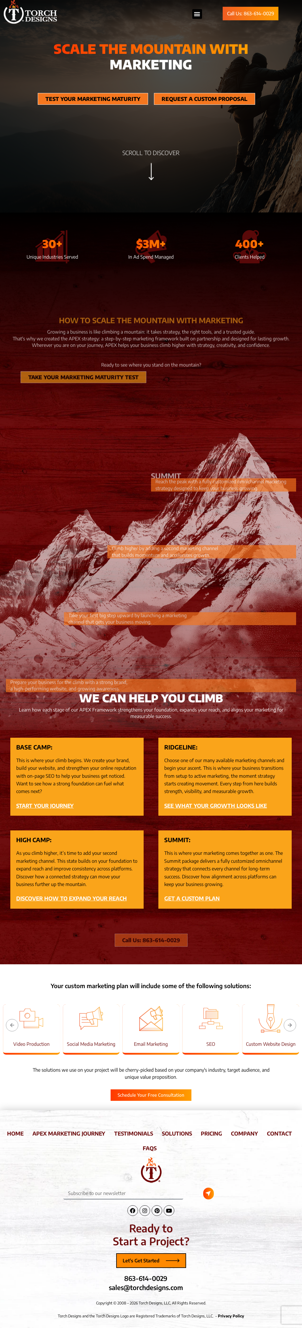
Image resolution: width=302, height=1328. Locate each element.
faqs (150, 1148)
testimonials (133, 1133)
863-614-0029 (145, 1278)
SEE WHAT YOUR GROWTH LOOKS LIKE (215, 805)
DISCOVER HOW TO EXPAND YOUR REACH (71, 898)
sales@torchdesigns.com (146, 1287)
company (244, 1133)
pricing (211, 1133)
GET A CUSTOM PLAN (192, 898)
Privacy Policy (231, 1316)
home (15, 1133)
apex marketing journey (68, 1133)
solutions (177, 1133)
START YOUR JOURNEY (45, 805)
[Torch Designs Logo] (151, 1170)
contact (279, 1133)
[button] (12, 1025)
